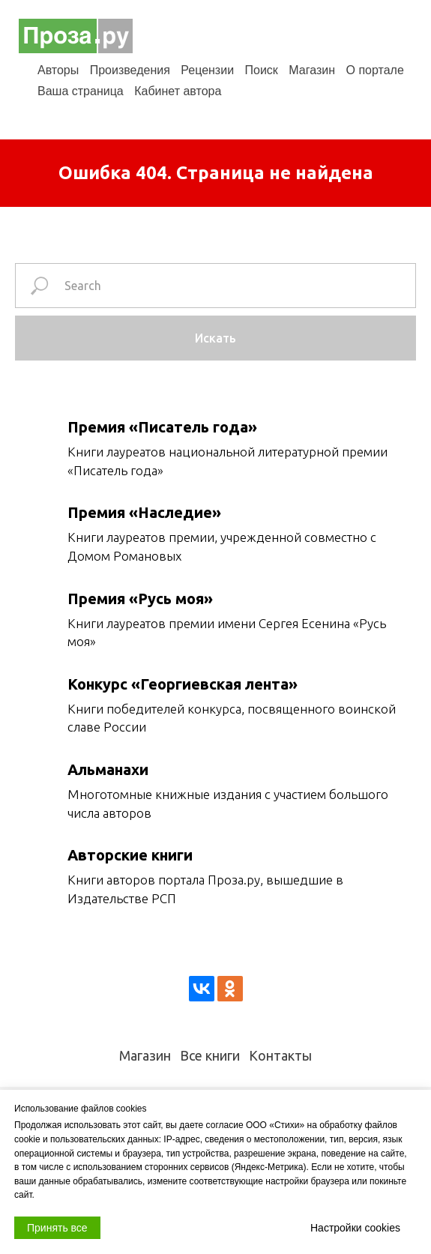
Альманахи (107, 769)
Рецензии (207, 70)
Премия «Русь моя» (140, 598)
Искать (215, 338)
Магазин (312, 70)
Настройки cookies (355, 1228)
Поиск (261, 70)
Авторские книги (130, 854)
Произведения (130, 70)
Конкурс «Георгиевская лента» (182, 684)
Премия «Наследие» (144, 512)
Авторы (58, 70)
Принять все (57, 1228)
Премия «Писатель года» (162, 426)
